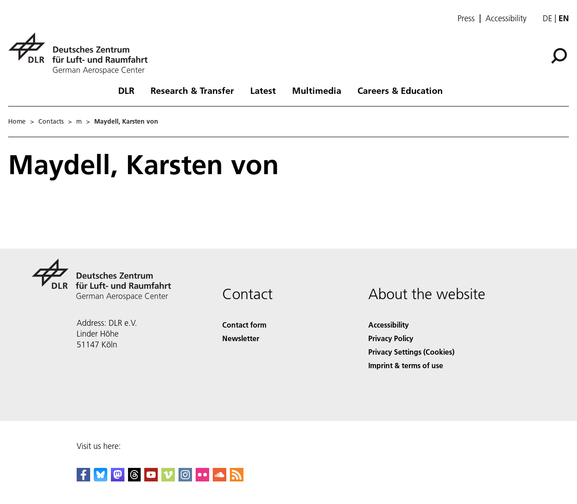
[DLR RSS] (236, 478)
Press (466, 18)
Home (17, 121)
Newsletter (240, 338)
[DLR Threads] (134, 478)
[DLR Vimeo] (168, 478)
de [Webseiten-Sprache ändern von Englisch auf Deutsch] (547, 18)
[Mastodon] (117, 478)
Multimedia (316, 90)
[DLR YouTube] (151, 478)
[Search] (559, 56)
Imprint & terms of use (405, 365)
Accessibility (506, 18)
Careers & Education (400, 90)
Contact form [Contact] (244, 324)
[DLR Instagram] (185, 478)
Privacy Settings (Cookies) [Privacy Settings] (411, 351)
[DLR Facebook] (83, 478)
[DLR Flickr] (202, 478)
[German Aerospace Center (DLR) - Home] (81, 53)
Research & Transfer (192, 90)
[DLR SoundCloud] (219, 478)
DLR (126, 90)
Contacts (51, 121)
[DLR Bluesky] (100, 478)
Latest (263, 90)
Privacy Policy (390, 338)
